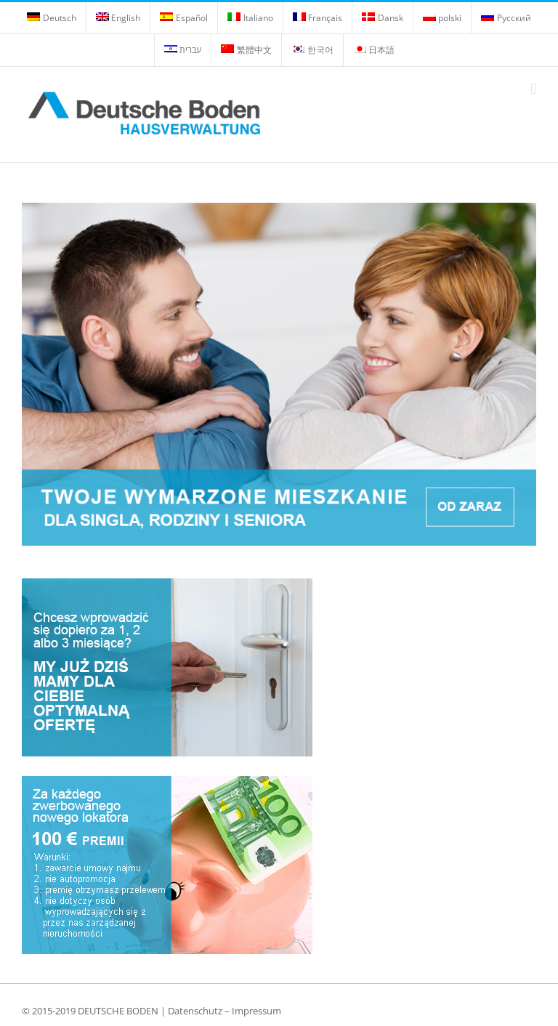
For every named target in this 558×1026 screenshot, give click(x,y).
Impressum (256, 1010)
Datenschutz (195, 1010)
